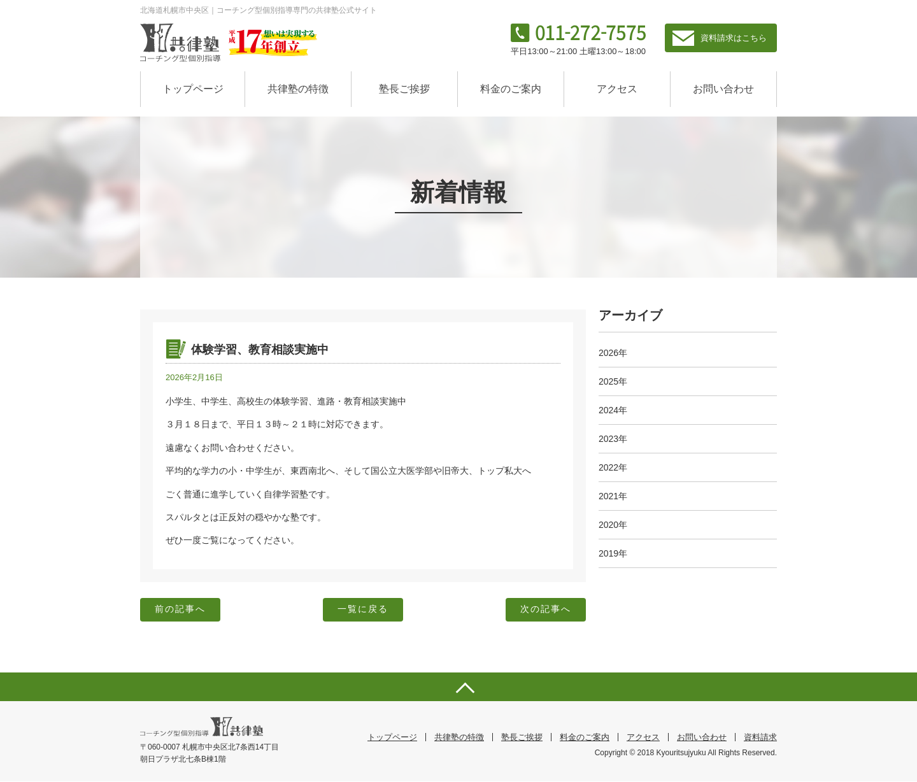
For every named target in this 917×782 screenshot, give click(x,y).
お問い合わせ (723, 88)
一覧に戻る (363, 610)
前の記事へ (180, 610)
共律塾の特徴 (298, 88)
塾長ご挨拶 (404, 88)
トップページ (193, 88)
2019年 (613, 553)
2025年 (613, 381)
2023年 (613, 439)
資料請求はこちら (733, 38)
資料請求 (760, 738)
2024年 (613, 410)
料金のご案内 (510, 88)
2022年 (613, 467)
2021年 (613, 496)
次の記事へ (545, 610)
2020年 (613, 525)
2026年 (613, 353)
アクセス (617, 88)
